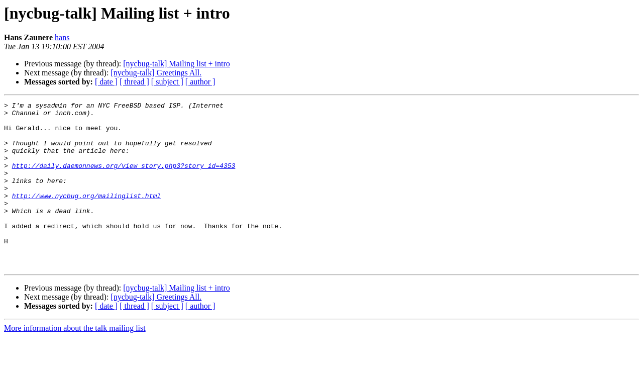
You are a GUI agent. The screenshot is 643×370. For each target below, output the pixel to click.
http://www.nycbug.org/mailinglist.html (86, 215)
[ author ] (200, 81)
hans (62, 37)
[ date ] (106, 81)
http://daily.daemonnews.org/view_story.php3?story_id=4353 (124, 178)
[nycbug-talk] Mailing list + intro (176, 63)
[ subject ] (167, 81)
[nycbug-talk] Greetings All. (156, 72)
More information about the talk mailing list (75, 361)
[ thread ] (134, 81)
